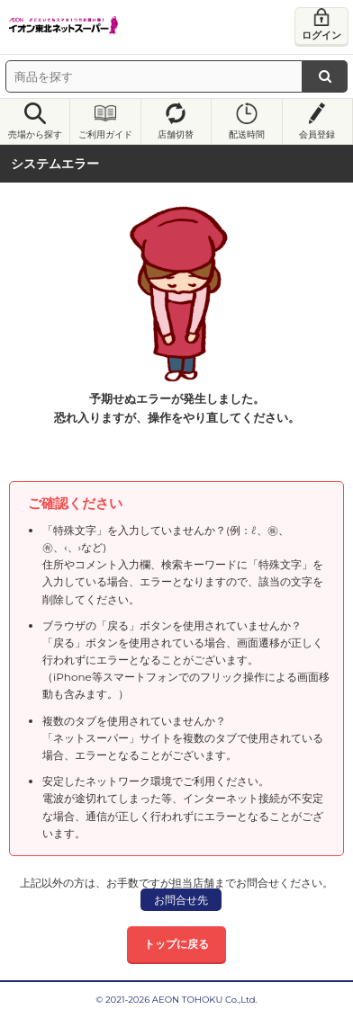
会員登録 (317, 134)
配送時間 (247, 134)
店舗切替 (176, 134)
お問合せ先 (181, 899)
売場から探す (35, 134)
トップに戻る (176, 944)
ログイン (321, 35)
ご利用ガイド (105, 134)
